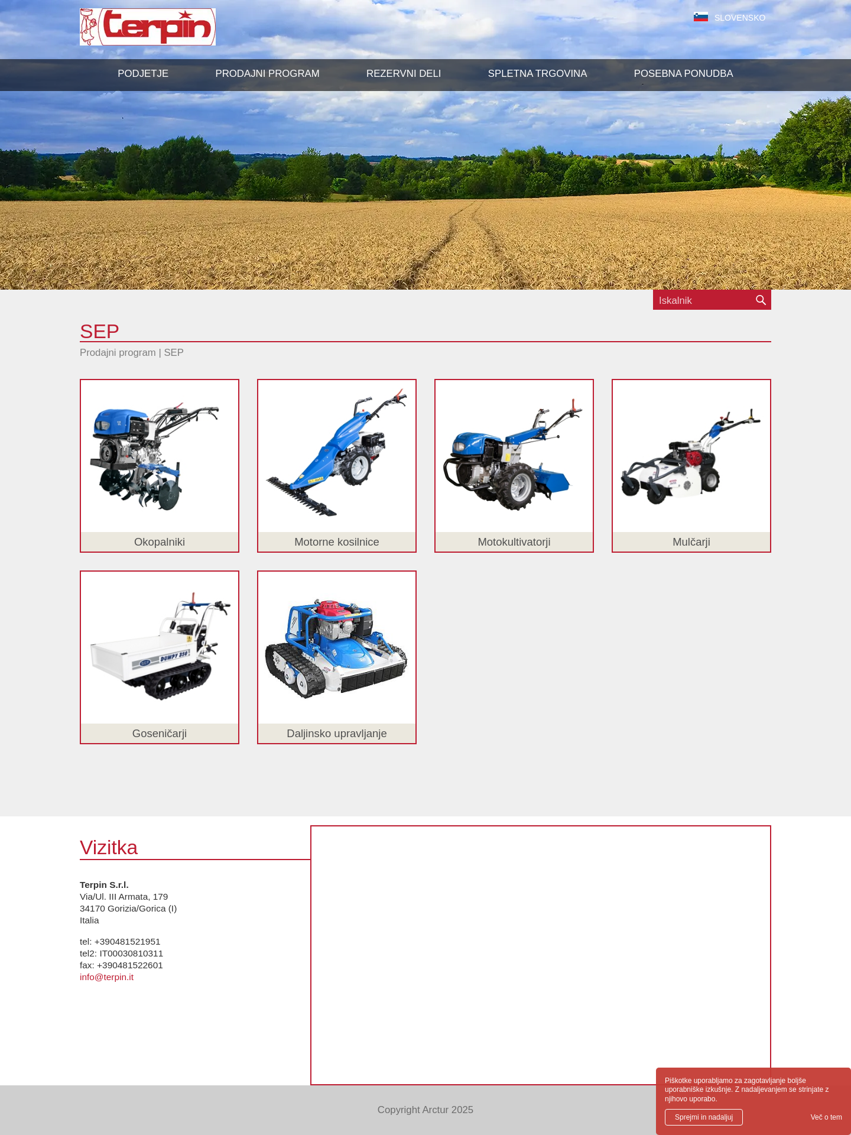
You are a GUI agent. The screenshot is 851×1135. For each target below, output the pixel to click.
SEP (174, 352)
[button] (267, 74)
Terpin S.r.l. (168, 32)
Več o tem (826, 1117)
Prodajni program (118, 352)
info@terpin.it (107, 977)
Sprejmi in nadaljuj (704, 1117)
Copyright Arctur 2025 (425, 1109)
